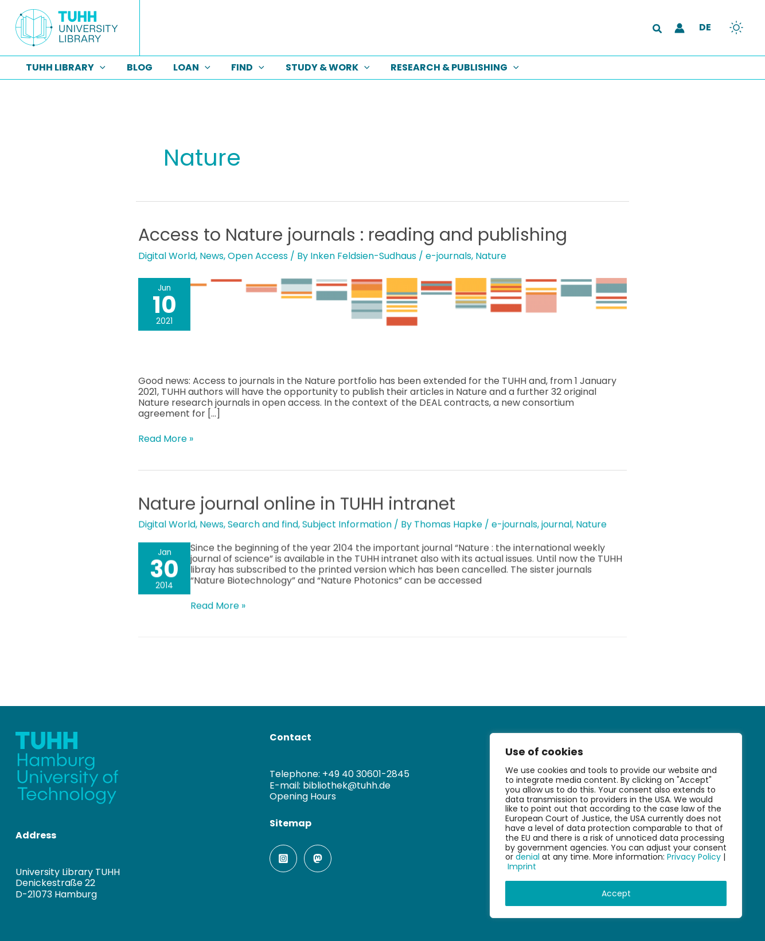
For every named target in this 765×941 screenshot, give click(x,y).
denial (528, 856)
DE (705, 27)
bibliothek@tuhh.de (347, 784)
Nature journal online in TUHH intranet (296, 504)
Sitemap (290, 822)
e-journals (448, 255)
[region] (616, 825)
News (212, 255)
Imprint (522, 866)
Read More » (165, 438)
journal (556, 524)
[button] (658, 30)
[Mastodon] (317, 858)
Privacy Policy (694, 856)
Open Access (258, 255)
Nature (490, 255)
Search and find (263, 524)
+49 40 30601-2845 (365, 774)
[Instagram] (283, 858)
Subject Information (347, 524)
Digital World (167, 255)
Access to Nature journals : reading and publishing (352, 235)
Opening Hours (303, 795)
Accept (616, 893)
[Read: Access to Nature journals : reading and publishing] (382, 319)
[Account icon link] (679, 28)
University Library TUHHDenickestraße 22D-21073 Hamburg (67, 882)
